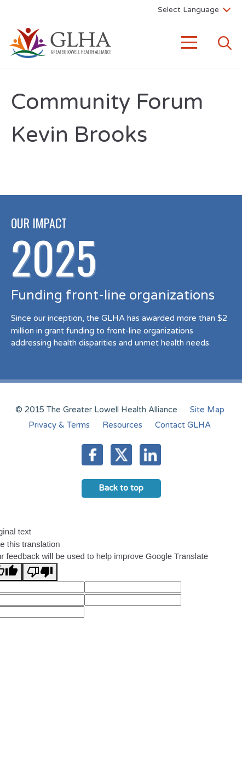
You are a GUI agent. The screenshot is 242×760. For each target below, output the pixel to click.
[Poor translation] (39, 572)
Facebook (92, 454)
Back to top (121, 488)
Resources (122, 425)
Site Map (207, 409)
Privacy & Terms (59, 425)
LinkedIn (150, 454)
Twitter (121, 454)
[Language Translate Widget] (194, 9)
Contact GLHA (183, 425)
